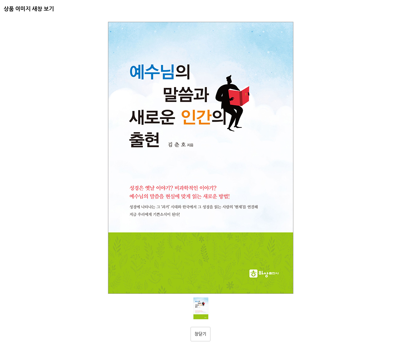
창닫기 (200, 334)
